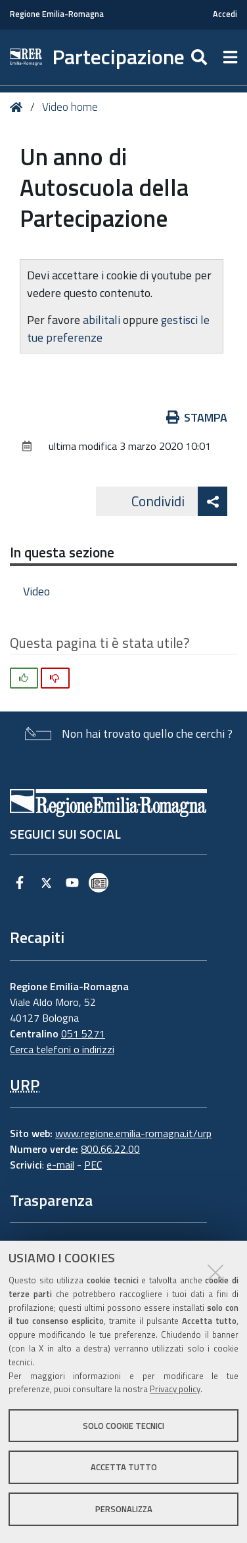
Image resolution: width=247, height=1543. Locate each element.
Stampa (197, 417)
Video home (70, 106)
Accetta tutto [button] (124, 1466)
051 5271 (83, 1033)
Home (19, 107)
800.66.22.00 (110, 1149)
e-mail (60, 1164)
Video (36, 591)
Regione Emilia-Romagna (57, 14)
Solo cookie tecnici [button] (123, 1425)
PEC (93, 1164)
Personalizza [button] (123, 1508)
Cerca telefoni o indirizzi (62, 1049)
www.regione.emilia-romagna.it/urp (133, 1133)
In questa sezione (62, 552)
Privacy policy (175, 1388)
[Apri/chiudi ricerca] (201, 57)
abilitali (103, 320)
